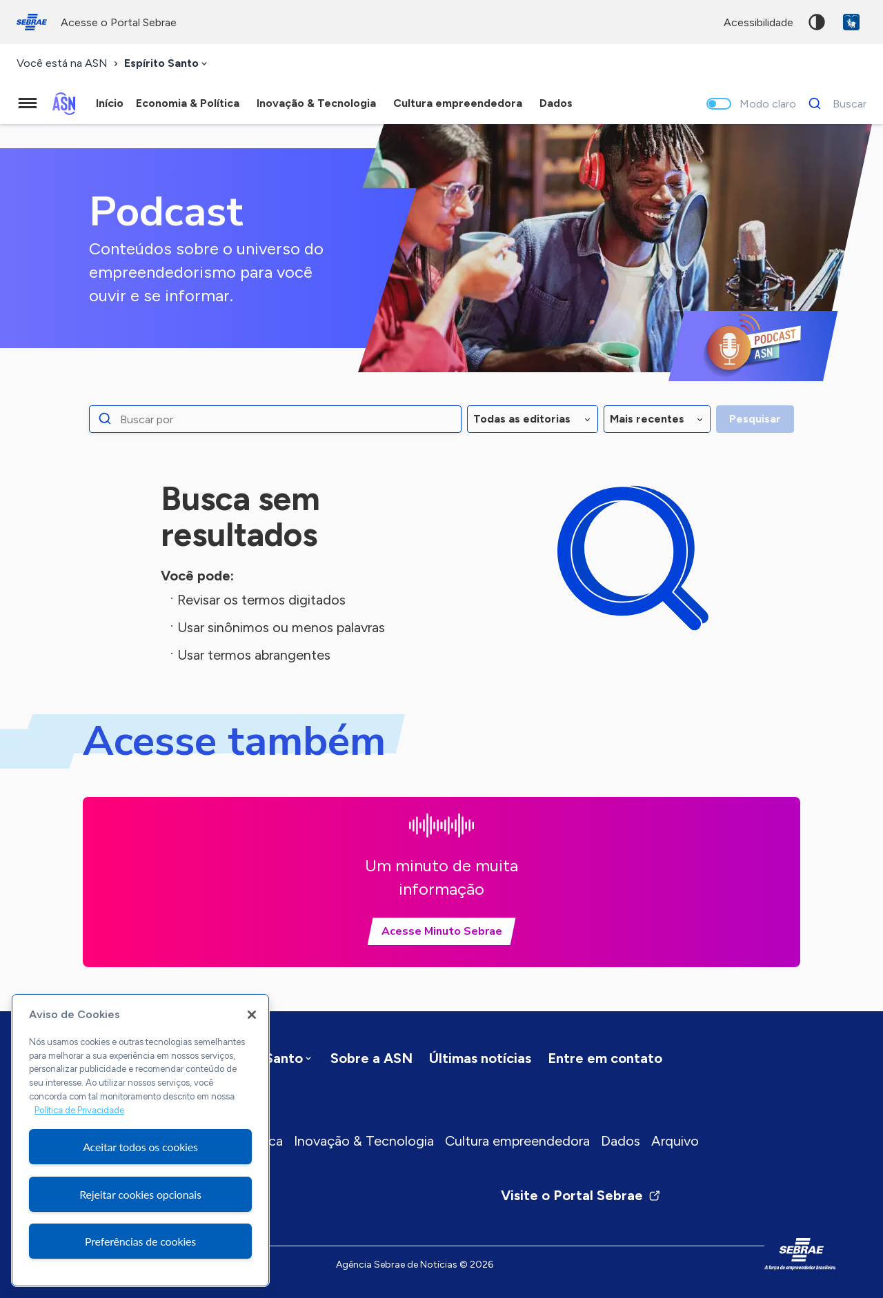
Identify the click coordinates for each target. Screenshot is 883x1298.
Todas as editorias (522, 418)
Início (109, 103)
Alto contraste (817, 22)
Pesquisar (755, 418)
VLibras (851, 22)
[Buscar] (833, 103)
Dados (620, 1141)
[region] (140, 1140)
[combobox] (167, 63)
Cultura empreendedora (517, 1141)
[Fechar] (252, 1015)
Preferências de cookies (140, 1241)
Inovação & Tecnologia (364, 1141)
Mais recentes (647, 418)
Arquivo (675, 1141)
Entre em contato (605, 1058)
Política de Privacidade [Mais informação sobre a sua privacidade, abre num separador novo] (79, 1110)
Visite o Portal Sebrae (581, 1195)
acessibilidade (758, 22)
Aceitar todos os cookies (140, 1146)
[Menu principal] (28, 103)
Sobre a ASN (371, 1058)
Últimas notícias (480, 1058)
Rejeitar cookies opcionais (140, 1194)
